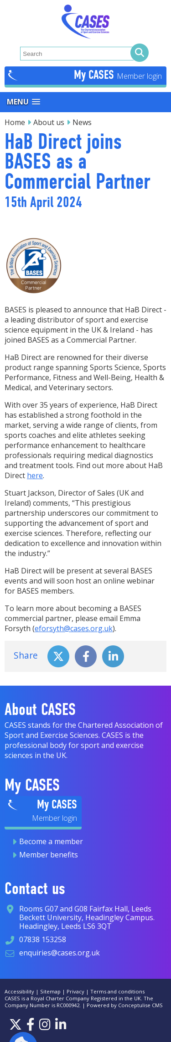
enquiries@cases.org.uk (59, 953)
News (82, 122)
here (35, 475)
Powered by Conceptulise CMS (125, 1005)
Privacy (75, 991)
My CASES (95, 74)
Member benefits (48, 855)
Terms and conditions (117, 991)
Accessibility (19, 991)
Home (15, 122)
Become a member (51, 841)
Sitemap (50, 991)
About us (48, 122)
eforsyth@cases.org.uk (74, 628)
